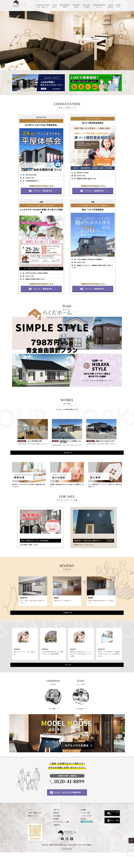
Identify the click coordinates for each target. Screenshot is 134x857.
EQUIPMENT (65, 6)
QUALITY (86, 6)
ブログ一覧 (67, 669)
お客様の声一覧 (66, 615)
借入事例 (73, 823)
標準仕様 (51, 817)
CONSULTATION (42, 6)
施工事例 (51, 823)
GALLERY (76, 6)
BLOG (118, 6)
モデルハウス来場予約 (102, 816)
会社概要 (73, 814)
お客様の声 (52, 829)
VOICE (110, 6)
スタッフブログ (77, 820)
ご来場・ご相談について (35, 817)
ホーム (29, 814)
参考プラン (52, 814)
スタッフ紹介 (77, 817)
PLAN (54, 6)
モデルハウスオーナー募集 (56, 826)
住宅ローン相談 (101, 824)
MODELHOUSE (99, 6)
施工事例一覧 (67, 454)
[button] (9, 82)
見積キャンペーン (33, 820)
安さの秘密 (52, 820)
